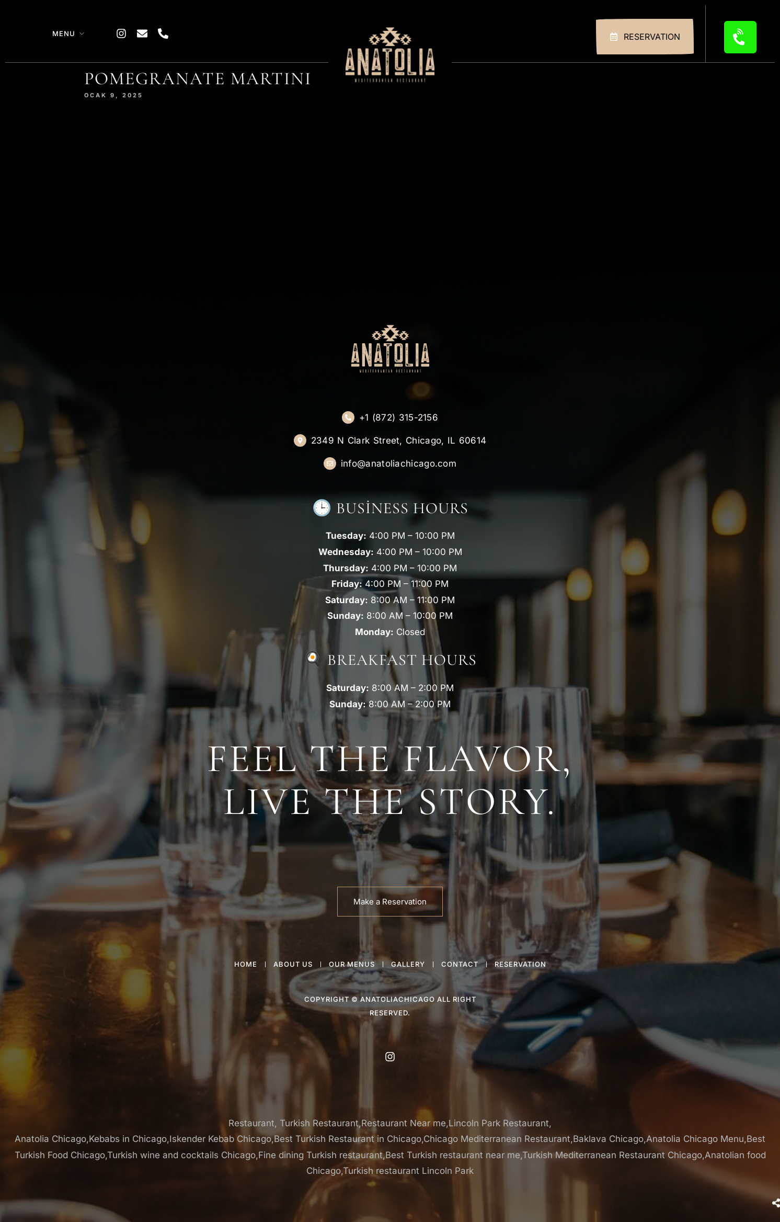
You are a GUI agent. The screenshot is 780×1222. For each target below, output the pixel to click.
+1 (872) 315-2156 (398, 417)
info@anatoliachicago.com (398, 463)
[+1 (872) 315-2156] (348, 417)
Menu (63, 33)
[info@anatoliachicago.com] (330, 463)
